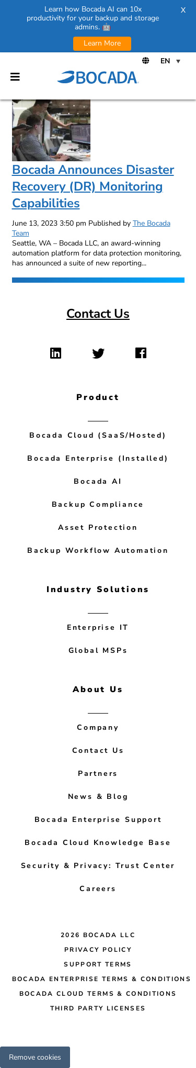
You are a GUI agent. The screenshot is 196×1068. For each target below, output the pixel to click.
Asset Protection (98, 527)
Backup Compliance (98, 504)
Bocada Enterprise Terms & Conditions (102, 979)
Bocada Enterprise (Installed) (97, 458)
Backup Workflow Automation (98, 550)
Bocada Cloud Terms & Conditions (98, 993)
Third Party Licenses (98, 1008)
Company (98, 727)
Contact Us (98, 313)
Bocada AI (98, 481)
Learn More (102, 43)
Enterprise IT (98, 627)
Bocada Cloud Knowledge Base (98, 843)
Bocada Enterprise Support (98, 820)
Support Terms (98, 964)
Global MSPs (98, 650)
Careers (98, 889)
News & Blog (98, 797)
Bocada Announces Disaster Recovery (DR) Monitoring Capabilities (93, 186)
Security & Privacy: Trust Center (98, 866)
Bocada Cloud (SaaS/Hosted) (98, 435)
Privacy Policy (98, 949)
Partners (98, 773)
